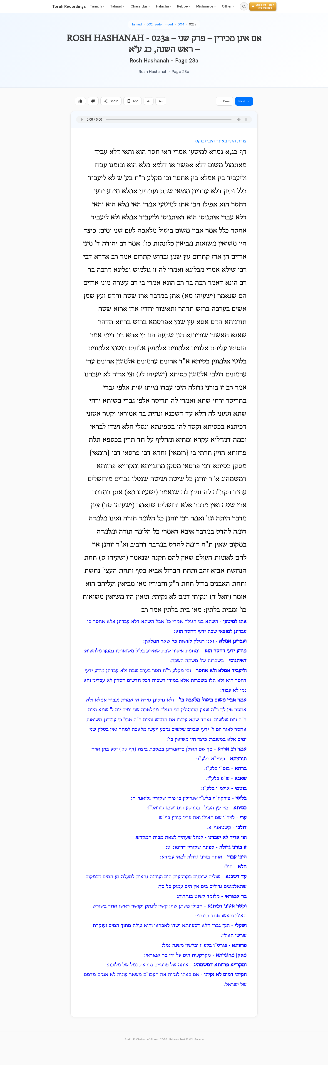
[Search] (244, 6)
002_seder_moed (160, 24)
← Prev (224, 101)
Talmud (117, 6)
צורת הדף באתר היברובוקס (220, 141)
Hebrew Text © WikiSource (186, 1039)
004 (181, 24)
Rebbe (183, 6)
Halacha (163, 6)
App (132, 101)
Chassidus (140, 6)
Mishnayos (206, 6)
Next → (244, 101)
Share (111, 101)
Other (228, 6)
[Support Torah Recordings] (262, 6)
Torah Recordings (69, 6)
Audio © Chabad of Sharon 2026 (146, 1039)
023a (192, 24)
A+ (161, 101)
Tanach (97, 6)
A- (148, 101)
